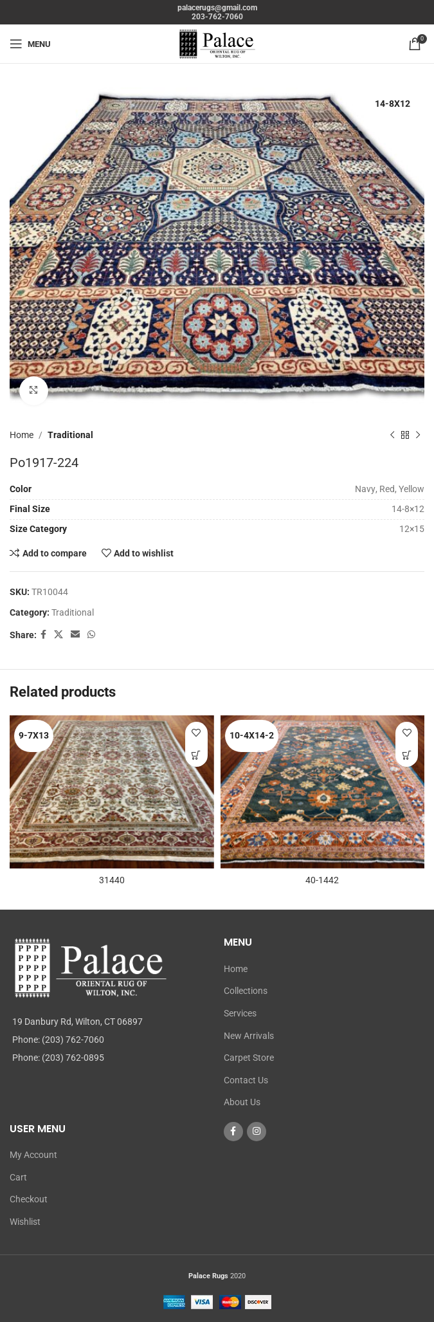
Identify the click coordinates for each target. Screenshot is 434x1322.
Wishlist (25, 1221)
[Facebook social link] (43, 634)
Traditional (70, 435)
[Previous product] (392, 434)
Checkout (29, 1199)
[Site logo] (217, 43)
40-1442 (322, 880)
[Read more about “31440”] (196, 755)
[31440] (112, 791)
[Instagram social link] (256, 1131)
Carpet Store (249, 1057)
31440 (112, 880)
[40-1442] (323, 791)
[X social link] (58, 634)
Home (21, 435)
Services (240, 1013)
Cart (18, 1177)
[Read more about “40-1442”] (406, 755)
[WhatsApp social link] (91, 634)
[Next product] (417, 434)
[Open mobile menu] (30, 44)
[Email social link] (75, 634)
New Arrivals (249, 1036)
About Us (242, 1102)
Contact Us (246, 1080)
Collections (245, 991)
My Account (33, 1155)
